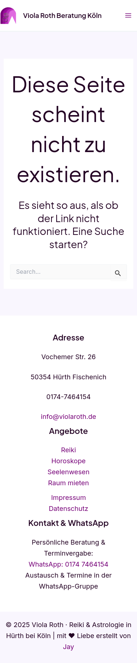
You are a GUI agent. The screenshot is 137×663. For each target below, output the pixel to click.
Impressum (68, 497)
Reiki (68, 450)
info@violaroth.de (68, 416)
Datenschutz (68, 508)
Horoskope (69, 461)
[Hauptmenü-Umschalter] (128, 15)
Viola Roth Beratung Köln (62, 15)
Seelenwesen (68, 472)
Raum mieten (68, 483)
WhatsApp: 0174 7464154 (68, 564)
